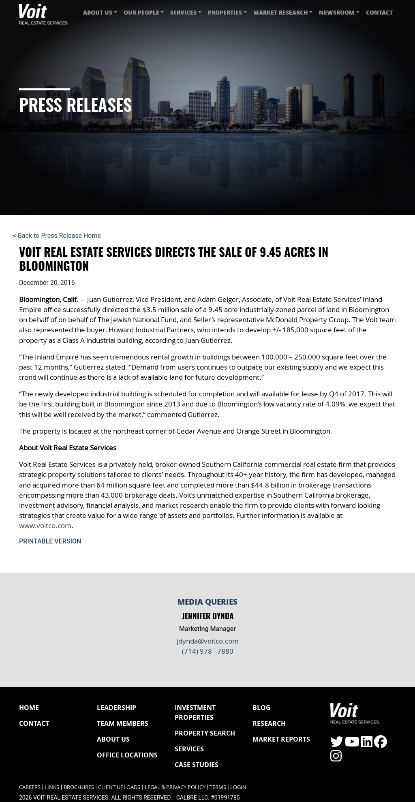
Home (29, 707)
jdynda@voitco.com (208, 641)
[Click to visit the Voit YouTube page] (352, 744)
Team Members (122, 723)
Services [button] (183, 12)
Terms (218, 787)
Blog (261, 707)
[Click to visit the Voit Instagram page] (336, 758)
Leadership (116, 707)
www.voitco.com (45, 525)
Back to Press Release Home (59, 236)
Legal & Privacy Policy (175, 787)
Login (238, 787)
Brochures (79, 787)
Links (52, 787)
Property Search (205, 733)
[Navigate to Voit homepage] (43, 12)
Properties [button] (225, 12)
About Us (113, 739)
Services (189, 748)
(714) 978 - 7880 (207, 651)
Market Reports (281, 739)
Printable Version (50, 541)
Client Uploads (119, 787)
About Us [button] (97, 12)
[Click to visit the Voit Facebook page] (380, 744)
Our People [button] (141, 12)
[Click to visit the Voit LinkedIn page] (366, 744)
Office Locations (127, 755)
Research (269, 723)
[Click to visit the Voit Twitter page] (336, 744)
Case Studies (196, 764)
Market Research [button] (280, 12)
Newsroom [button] (337, 12)
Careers (30, 787)
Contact (379, 12)
